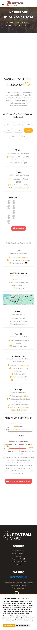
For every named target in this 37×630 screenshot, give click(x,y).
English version (18, 559)
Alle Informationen (18, 588)
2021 (28, 124)
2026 (23, 136)
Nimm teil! (19, 228)
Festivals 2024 (22, 22)
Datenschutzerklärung (18, 561)
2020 (18, 124)
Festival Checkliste (18, 553)
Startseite (9, 22)
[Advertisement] (18, 52)
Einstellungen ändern (22, 625)
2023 (18, 130)
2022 (8, 130)
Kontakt (18, 556)
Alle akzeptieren (9, 625)
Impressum (18, 564)
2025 (13, 136)
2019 (8, 124)
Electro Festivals (23, 365)
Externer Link (24, 188)
